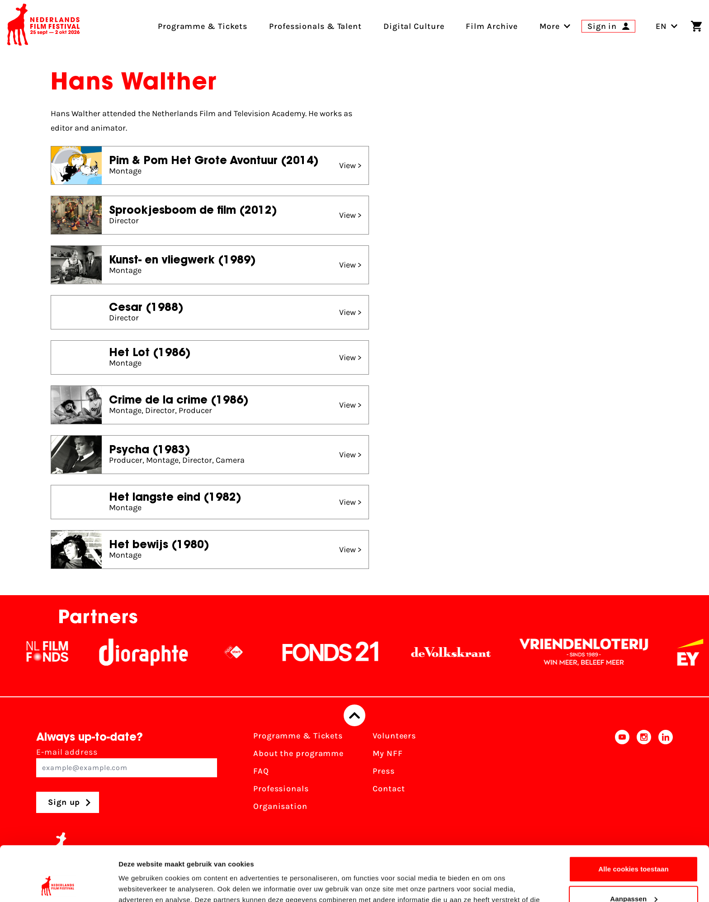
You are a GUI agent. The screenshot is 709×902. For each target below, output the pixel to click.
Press (384, 771)
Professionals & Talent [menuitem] (315, 26)
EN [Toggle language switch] (667, 26)
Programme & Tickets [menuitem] (202, 26)
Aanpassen (633, 847)
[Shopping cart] (696, 26)
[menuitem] (550, 26)
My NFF (387, 753)
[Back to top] (354, 715)
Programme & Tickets (298, 736)
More (549, 26)
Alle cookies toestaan (633, 818)
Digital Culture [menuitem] (413, 26)
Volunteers (394, 736)
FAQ (261, 771)
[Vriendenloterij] (593, 652)
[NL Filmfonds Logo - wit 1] (56, 652)
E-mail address (126, 762)
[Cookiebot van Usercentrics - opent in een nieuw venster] (58, 884)
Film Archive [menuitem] (492, 26)
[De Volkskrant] (460, 652)
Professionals (281, 789)
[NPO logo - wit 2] (243, 652)
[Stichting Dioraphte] (153, 652)
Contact (389, 789)
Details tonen (139, 884)
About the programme (298, 753)
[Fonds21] (340, 652)
